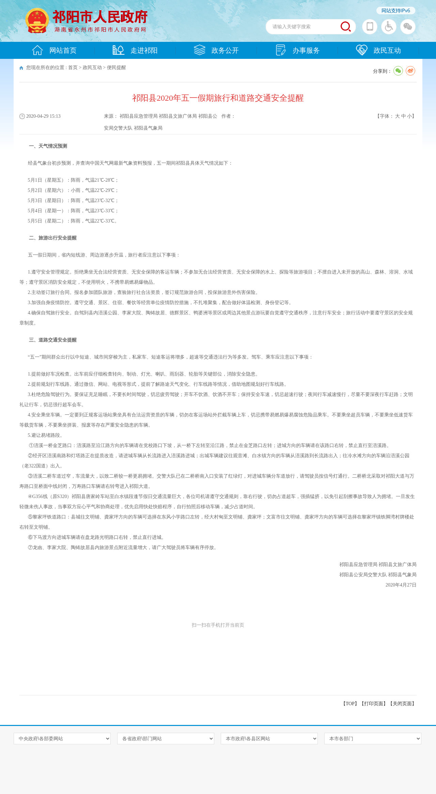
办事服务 (297, 50)
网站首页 (54, 50)
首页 (73, 67)
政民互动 (378, 50)
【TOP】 (350, 703)
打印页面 (373, 703)
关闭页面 (402, 703)
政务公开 (216, 50)
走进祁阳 (135, 50)
